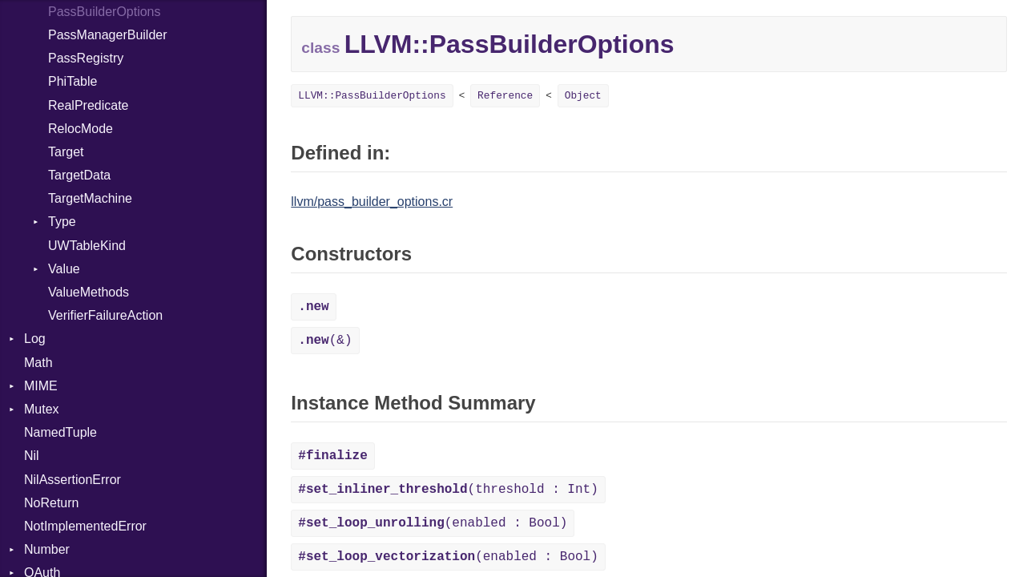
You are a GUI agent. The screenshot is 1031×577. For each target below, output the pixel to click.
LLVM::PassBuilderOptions (371, 96)
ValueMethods (88, 292)
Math (38, 362)
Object (583, 96)
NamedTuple (60, 432)
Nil (31, 455)
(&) (325, 340)
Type (62, 221)
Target (65, 152)
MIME (41, 386)
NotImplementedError (85, 526)
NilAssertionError (72, 479)
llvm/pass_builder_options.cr (372, 201)
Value (64, 269)
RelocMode (80, 128)
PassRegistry (85, 58)
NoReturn (51, 503)
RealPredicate (88, 105)
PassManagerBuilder (107, 35)
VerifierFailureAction (105, 315)
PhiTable (72, 81)
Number (47, 549)
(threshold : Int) (448, 489)
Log (35, 338)
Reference (505, 96)
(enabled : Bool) (432, 523)
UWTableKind (87, 245)
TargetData (79, 175)
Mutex (41, 409)
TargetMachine (90, 198)
